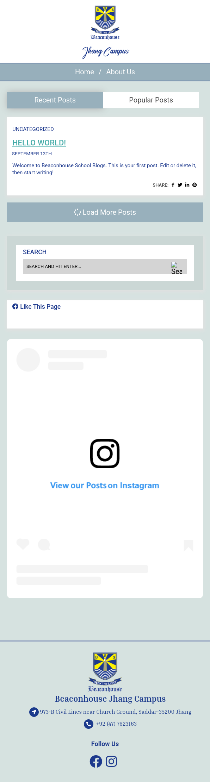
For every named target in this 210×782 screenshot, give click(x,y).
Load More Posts (105, 212)
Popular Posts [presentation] (151, 100)
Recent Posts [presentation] (55, 100)
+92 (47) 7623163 (110, 723)
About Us (120, 72)
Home (84, 72)
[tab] (55, 100)
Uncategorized (33, 129)
